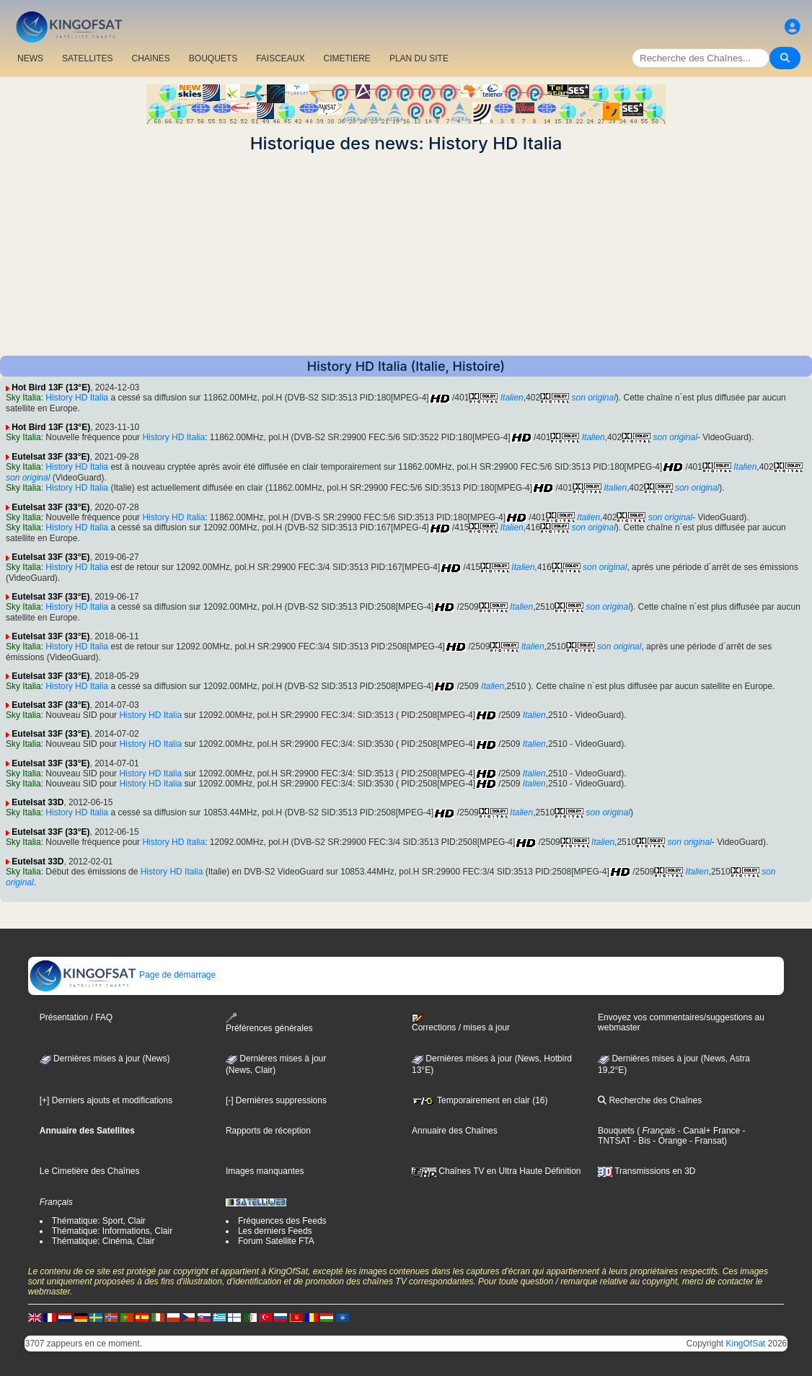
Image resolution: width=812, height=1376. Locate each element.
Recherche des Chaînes (650, 1100)
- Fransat (705, 1141)
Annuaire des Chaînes (455, 1131)
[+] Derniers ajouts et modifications (106, 1100)
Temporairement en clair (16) (480, 1100)
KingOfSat (746, 1343)
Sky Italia (23, 398)
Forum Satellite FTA (276, 1241)
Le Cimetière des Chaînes (90, 1171)
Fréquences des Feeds (282, 1221)
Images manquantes (265, 1171)
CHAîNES (150, 58)
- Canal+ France (708, 1131)
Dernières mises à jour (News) (105, 1058)
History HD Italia (76, 398)
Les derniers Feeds (275, 1231)
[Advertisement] (406, 255)
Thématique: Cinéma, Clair (103, 1241)
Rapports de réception (268, 1131)
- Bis (640, 1141)
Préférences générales (269, 1022)
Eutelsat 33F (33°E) (50, 457)
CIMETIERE (347, 58)
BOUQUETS (213, 58)
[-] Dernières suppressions (276, 1100)
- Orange (668, 1141)
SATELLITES (87, 58)
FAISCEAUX (280, 58)
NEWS (30, 58)
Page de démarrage (122, 975)
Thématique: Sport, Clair (99, 1221)
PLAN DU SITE (419, 58)
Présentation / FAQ (76, 1017)
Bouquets (616, 1131)
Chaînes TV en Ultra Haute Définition (496, 1171)
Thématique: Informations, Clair (112, 1231)
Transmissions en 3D (646, 1171)
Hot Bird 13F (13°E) (51, 387)
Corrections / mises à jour (461, 1023)
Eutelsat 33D (37, 802)
